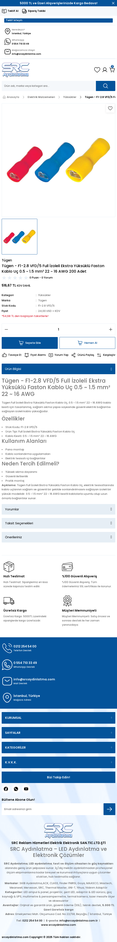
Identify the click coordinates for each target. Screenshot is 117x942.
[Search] (58, 86)
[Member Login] (105, 70)
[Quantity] (58, 329)
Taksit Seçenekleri (19, 523)
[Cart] (112, 70)
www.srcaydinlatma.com (58, 925)
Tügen (42, 300)
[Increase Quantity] (112, 329)
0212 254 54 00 (32, 920)
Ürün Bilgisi (13, 369)
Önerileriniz (13, 537)
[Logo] (16, 69)
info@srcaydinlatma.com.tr (78, 920)
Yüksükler (44, 295)
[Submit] (109, 809)
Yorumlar (12, 509)
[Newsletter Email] (58, 809)
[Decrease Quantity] (5, 329)
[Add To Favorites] (110, 108)
